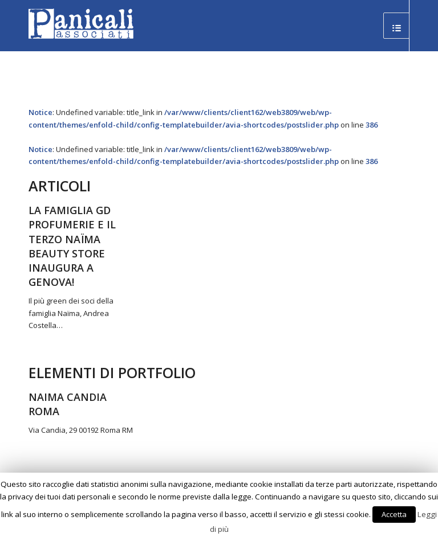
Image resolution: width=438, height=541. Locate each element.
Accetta (394, 514)
